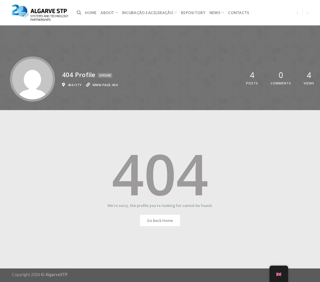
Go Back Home (160, 220)
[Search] (79, 12)
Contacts (238, 12)
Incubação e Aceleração (149, 12)
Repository (193, 12)
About (109, 12)
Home (91, 12)
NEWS (216, 12)
